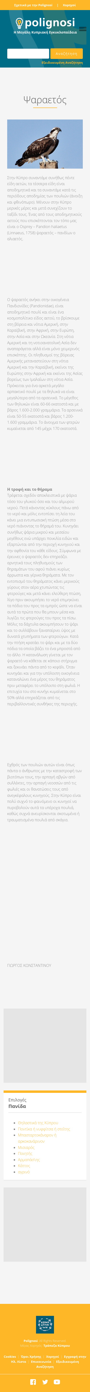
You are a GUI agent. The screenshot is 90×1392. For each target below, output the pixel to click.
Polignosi (31, 1341)
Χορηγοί (69, 5)
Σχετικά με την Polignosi (33, 5)
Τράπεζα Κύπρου (56, 1345)
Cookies (10, 1356)
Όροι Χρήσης (31, 1356)
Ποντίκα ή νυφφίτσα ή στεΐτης (44, 1129)
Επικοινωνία (41, 1361)
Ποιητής (25, 1153)
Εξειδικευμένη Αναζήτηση (62, 62)
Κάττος (24, 1165)
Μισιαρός (26, 1147)
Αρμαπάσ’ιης (29, 1159)
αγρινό (24, 1172)
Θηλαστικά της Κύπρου (38, 1122)
